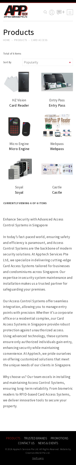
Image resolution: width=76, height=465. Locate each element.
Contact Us (26, 443)
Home (6, 40)
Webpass (57, 148)
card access (39, 40)
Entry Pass (57, 105)
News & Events (48, 443)
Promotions (59, 438)
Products (20, 40)
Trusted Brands (35, 438)
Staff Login (38, 458)
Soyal (19, 192)
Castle (57, 192)
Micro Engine (19, 148)
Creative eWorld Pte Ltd (38, 452)
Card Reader (19, 105)
